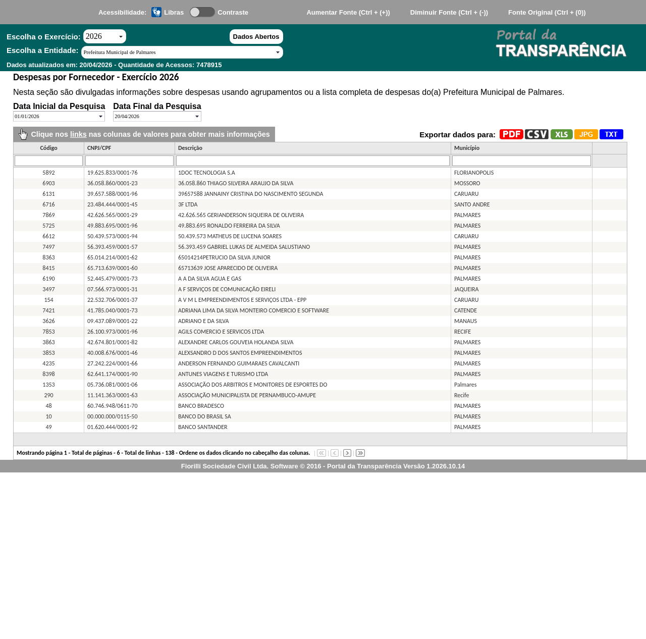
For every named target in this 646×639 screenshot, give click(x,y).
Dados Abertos (256, 36)
